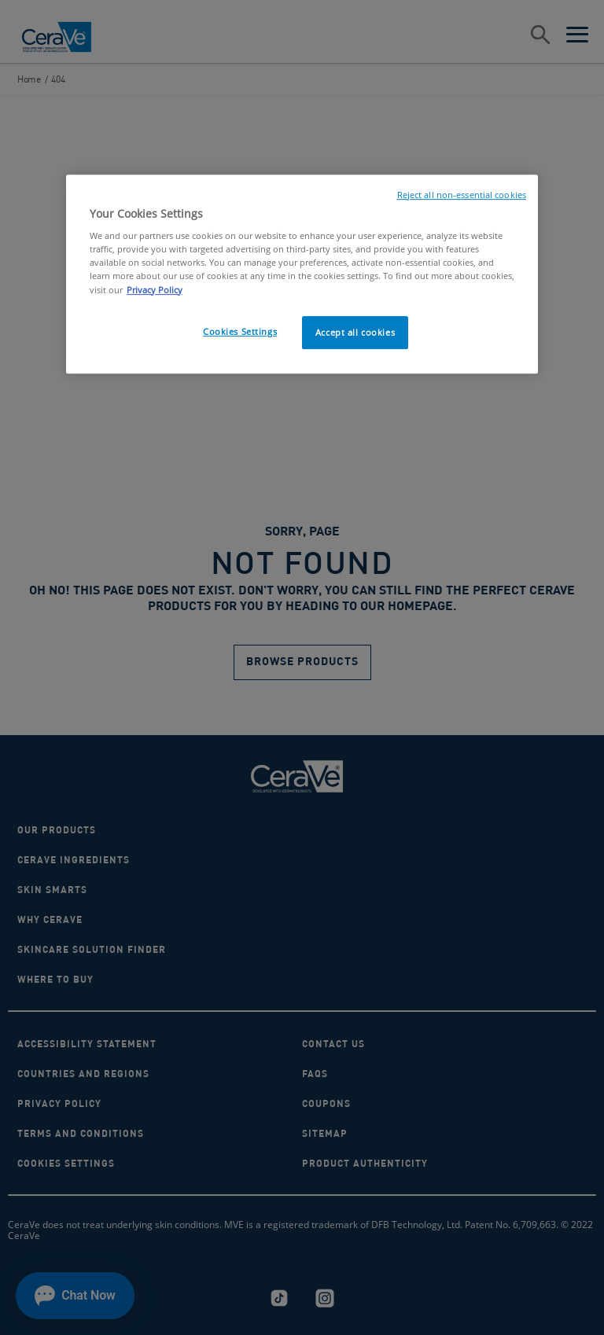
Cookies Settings (240, 331)
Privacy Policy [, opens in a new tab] (154, 290)
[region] (302, 274)
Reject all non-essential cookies (461, 194)
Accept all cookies (355, 332)
